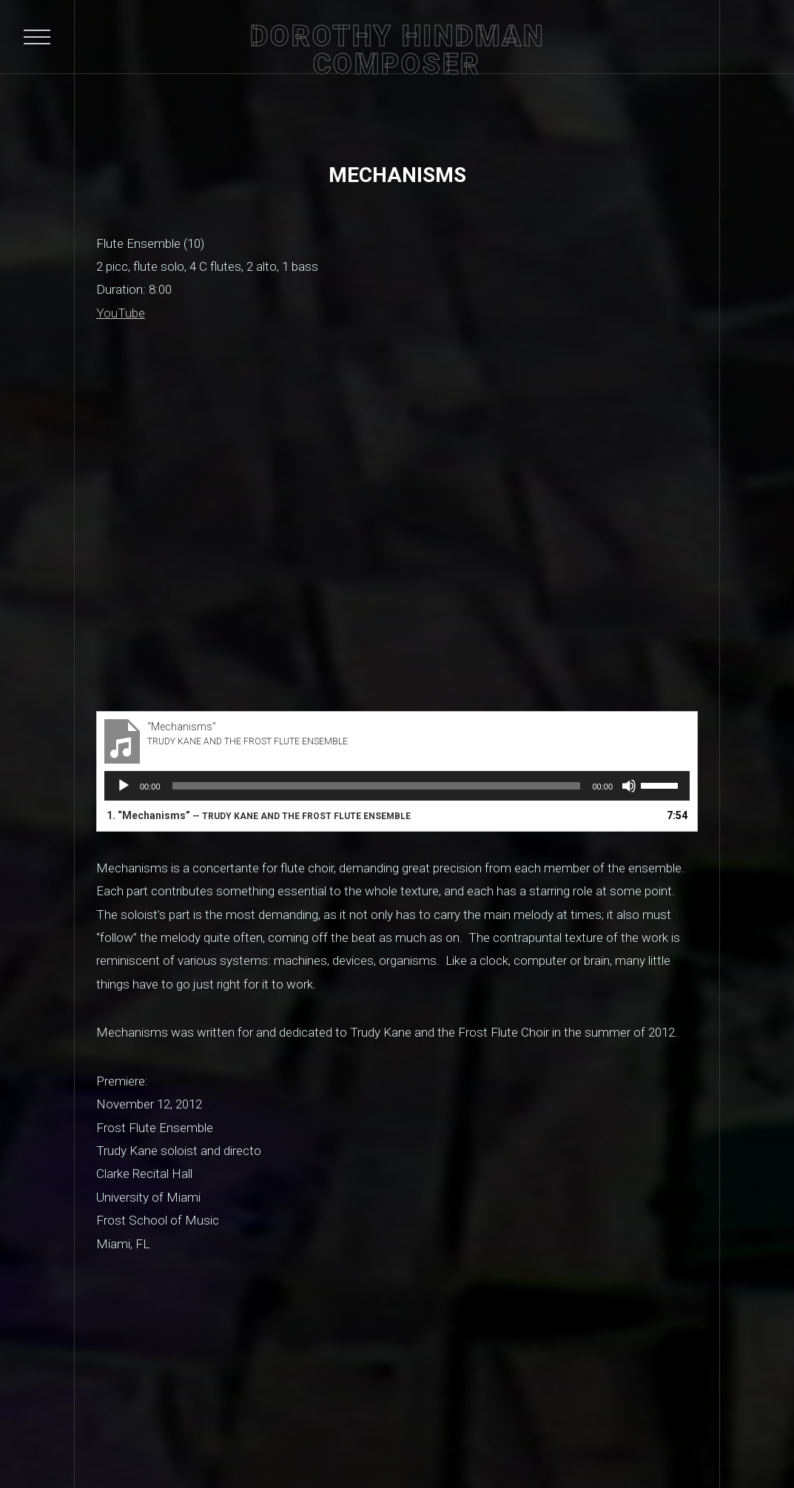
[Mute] (629, 785)
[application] (397, 786)
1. (259, 815)
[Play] (123, 785)
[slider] (376, 786)
